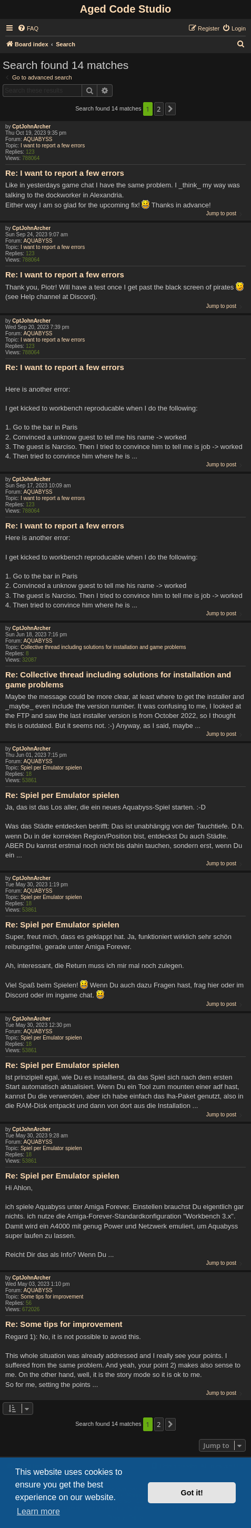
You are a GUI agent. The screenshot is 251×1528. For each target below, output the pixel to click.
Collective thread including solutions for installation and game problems (103, 647)
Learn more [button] (38, 1511)
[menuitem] (27, 28)
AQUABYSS (37, 139)
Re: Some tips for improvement (64, 1324)
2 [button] (158, 109)
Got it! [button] (192, 1493)
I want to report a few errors (53, 145)
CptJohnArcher (31, 126)
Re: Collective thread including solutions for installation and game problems (118, 679)
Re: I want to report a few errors (64, 172)
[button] (170, 109)
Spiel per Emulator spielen (51, 768)
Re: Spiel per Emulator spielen (62, 795)
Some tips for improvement (52, 1297)
